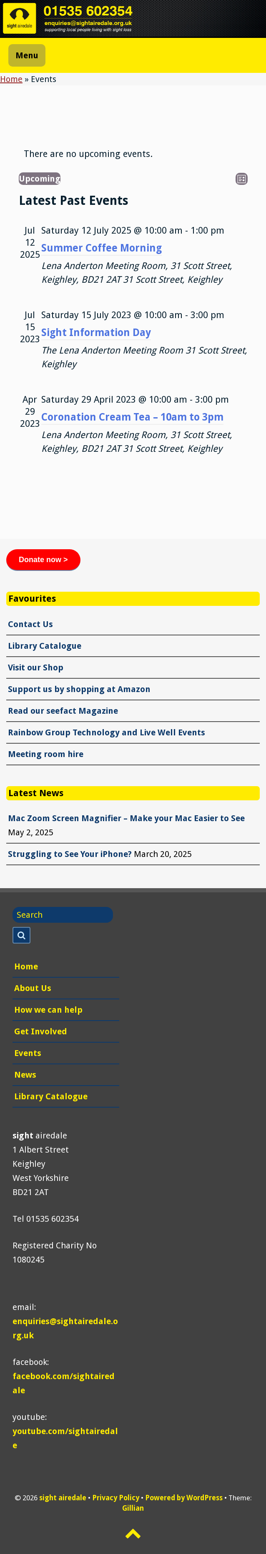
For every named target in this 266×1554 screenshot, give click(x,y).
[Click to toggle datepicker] (39, 178)
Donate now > (43, 559)
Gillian (133, 1508)
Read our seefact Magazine (63, 711)
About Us (32, 988)
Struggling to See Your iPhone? (70, 854)
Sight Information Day (96, 332)
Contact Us (30, 624)
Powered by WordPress (184, 1498)
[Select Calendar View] (242, 179)
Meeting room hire (45, 754)
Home (11, 79)
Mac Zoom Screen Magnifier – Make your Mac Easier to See (126, 818)
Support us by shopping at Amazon (79, 689)
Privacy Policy (115, 1498)
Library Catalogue (44, 646)
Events (27, 1053)
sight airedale (62, 1498)
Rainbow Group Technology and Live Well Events (106, 732)
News (25, 1075)
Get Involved (40, 1031)
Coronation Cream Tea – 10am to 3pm (132, 417)
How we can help (48, 1010)
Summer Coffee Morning (101, 248)
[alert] (88, 154)
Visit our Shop (35, 667)
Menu (26, 55)
